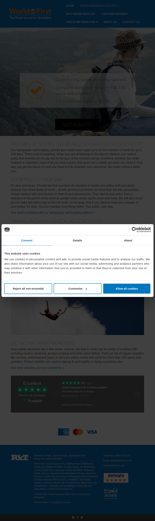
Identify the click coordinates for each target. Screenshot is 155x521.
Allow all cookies (127, 288)
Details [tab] (77, 240)
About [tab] (128, 240)
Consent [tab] (27, 240)
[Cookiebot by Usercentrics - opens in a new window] (134, 229)
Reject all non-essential (28, 288)
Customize (77, 288)
